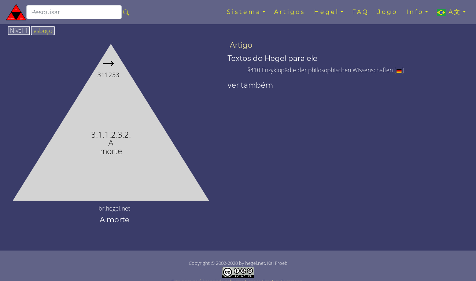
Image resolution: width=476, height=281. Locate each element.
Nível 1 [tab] (19, 31)
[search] (74, 12)
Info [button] (415, 11)
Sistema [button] (244, 11)
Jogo (387, 11)
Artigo (241, 45)
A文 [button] (449, 12)
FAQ (360, 11)
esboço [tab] (42, 31)
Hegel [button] (326, 11)
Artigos (289, 11)
